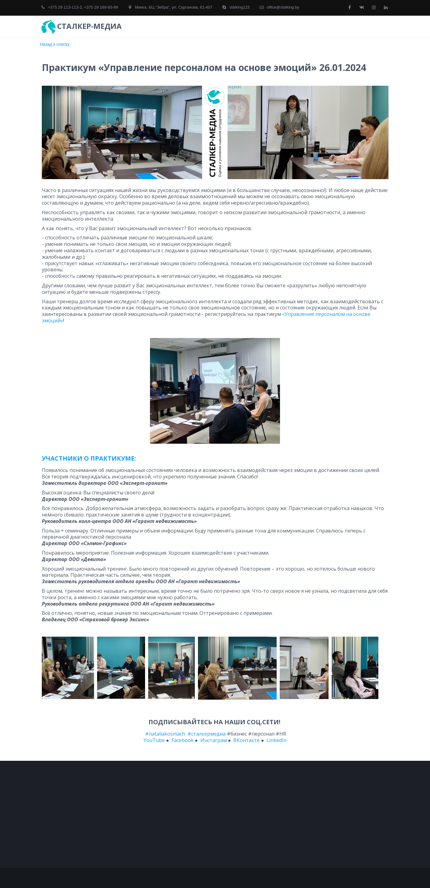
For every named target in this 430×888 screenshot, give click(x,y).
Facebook (183, 740)
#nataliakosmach (165, 733)
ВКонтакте (246, 740)
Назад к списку (55, 44)
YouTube (154, 740)
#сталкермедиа (206, 733)
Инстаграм (213, 740)
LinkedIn (275, 740)
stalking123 (239, 7)
